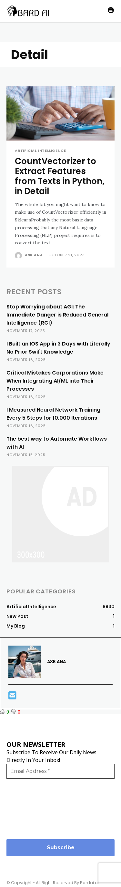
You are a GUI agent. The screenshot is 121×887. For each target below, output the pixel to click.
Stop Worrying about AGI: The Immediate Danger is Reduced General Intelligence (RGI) (57, 315)
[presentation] (32, 808)
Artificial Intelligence (40, 150)
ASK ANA (34, 255)
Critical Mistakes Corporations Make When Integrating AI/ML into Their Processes (55, 381)
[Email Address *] (60, 771)
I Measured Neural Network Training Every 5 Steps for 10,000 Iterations (53, 414)
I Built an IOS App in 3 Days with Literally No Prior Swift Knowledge (58, 348)
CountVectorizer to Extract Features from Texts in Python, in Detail (60, 176)
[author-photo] (19, 255)
